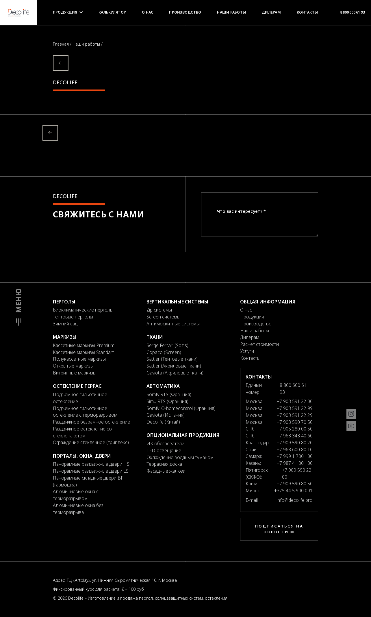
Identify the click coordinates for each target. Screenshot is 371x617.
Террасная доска (164, 464)
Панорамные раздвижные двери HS (91, 464)
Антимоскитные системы (173, 323)
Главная (61, 44)
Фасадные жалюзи (166, 471)
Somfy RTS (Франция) (168, 394)
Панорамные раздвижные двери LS (91, 471)
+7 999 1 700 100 (295, 456)
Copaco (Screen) (163, 352)
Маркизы (65, 337)
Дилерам (271, 12)
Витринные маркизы (74, 373)
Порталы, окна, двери (82, 456)
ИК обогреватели (165, 443)
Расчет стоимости (259, 344)
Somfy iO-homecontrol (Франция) (181, 408)
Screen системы (163, 317)
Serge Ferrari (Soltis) (167, 345)
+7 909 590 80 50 (295, 483)
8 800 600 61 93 (352, 12)
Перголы (64, 302)
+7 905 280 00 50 (295, 429)
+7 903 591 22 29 (295, 415)
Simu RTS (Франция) (167, 401)
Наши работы (231, 12)
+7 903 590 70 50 (295, 422)
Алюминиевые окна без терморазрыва (78, 508)
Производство (185, 12)
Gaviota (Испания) (165, 415)
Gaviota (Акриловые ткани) (174, 373)
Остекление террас (77, 386)
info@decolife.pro (295, 500)
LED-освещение (163, 450)
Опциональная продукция (183, 435)
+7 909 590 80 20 (295, 442)
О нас (147, 12)
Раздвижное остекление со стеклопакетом (82, 432)
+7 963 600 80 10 (295, 449)
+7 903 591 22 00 (295, 401)
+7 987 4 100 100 (295, 463)
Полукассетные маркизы (79, 359)
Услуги (247, 351)
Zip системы (159, 310)
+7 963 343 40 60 (295, 436)
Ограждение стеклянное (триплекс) (91, 442)
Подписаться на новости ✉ (279, 528)
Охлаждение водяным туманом (180, 457)
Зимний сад (65, 323)
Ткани (154, 337)
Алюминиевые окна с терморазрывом (76, 495)
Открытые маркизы (73, 366)
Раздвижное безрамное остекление (91, 422)
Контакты (307, 12)
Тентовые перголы (73, 317)
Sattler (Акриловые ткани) (173, 366)
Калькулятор (112, 12)
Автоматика (163, 386)
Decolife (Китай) (163, 422)
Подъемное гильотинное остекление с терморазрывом (85, 411)
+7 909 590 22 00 (296, 473)
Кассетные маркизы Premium (83, 345)
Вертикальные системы (177, 302)
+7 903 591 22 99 (295, 408)
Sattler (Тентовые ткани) (172, 359)
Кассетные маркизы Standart (83, 352)
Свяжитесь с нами (98, 214)
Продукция (68, 12)
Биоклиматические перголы (83, 310)
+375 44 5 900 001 (293, 490)
